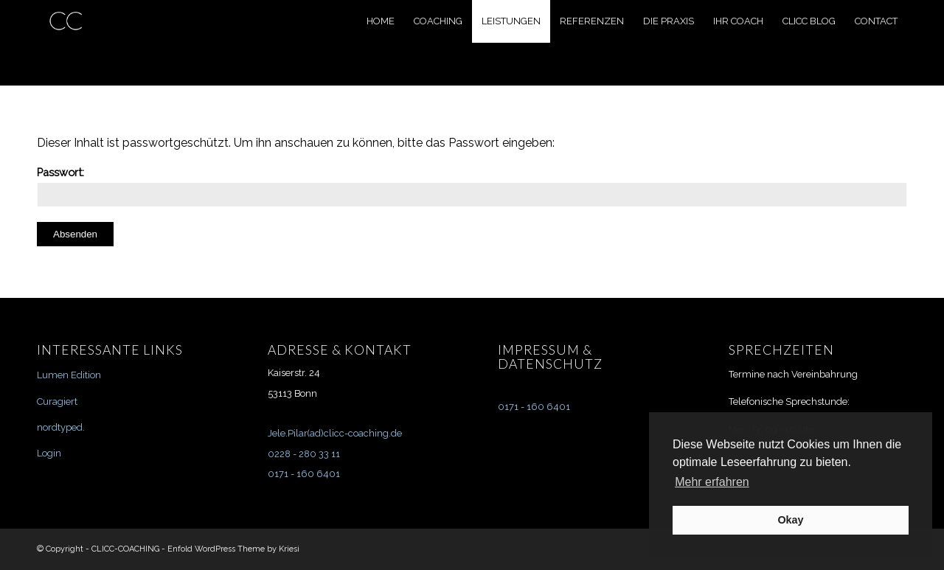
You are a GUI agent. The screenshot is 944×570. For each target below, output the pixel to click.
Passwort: (472, 186)
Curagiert (57, 401)
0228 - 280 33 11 (304, 453)
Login (49, 453)
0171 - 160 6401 (304, 473)
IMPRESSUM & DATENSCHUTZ (550, 357)
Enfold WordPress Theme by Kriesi (233, 549)
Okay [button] (790, 520)
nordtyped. (61, 427)
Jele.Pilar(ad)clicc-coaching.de (335, 433)
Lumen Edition (69, 374)
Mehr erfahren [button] (712, 482)
